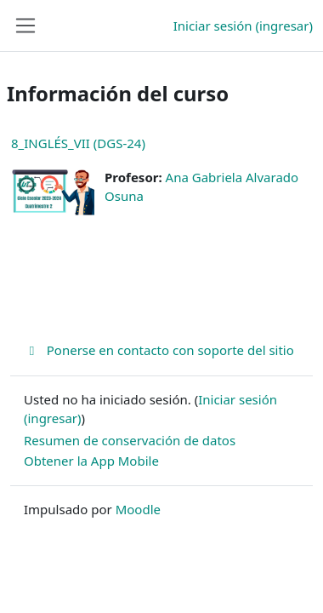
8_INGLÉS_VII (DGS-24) (78, 143)
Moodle (138, 509)
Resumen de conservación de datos (129, 440)
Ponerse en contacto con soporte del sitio (159, 349)
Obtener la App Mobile (91, 460)
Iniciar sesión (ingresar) (243, 25)
